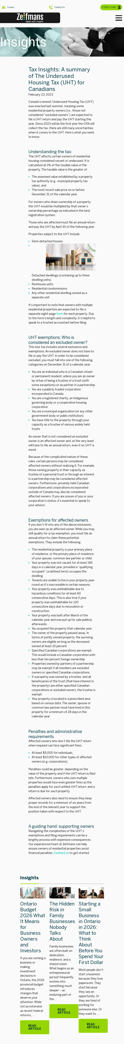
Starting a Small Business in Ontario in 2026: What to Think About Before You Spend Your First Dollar (91, 933)
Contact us (61, 853)
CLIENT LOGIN (111, 7)
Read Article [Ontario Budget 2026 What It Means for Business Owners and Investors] (34, 1027)
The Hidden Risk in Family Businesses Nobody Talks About (62, 921)
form (59, 314)
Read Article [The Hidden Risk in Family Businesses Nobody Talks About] (64, 1011)
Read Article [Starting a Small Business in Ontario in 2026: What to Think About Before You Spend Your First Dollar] (93, 1026)
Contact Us (57, 7)
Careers (8, 7)
